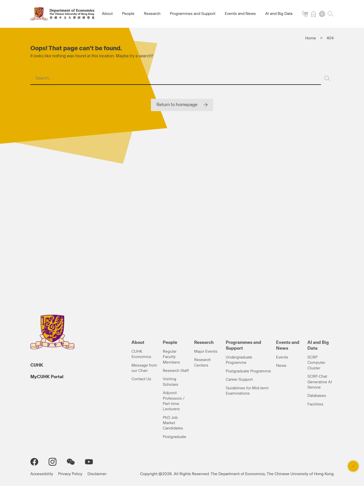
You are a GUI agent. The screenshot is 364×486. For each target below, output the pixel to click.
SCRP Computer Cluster (316, 362)
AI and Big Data (318, 345)
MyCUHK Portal (46, 377)
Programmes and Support (243, 345)
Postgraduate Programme (248, 371)
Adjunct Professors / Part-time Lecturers (174, 401)
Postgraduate (174, 437)
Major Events (205, 351)
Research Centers (202, 362)
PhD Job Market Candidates (173, 423)
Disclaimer (96, 474)
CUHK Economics (141, 354)
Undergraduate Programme (239, 360)
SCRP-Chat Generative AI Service (319, 381)
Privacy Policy (70, 474)
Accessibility (41, 474)
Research (204, 342)
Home (310, 38)
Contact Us (141, 379)
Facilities (315, 404)
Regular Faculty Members (171, 356)
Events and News (287, 345)
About (137, 342)
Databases (316, 396)
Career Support (239, 379)
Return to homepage (176, 105)
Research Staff (176, 371)
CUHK (36, 365)
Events (282, 357)
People (170, 342)
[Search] (327, 78)
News (281, 366)
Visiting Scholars (170, 381)
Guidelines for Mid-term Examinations (247, 390)
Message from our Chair (144, 368)
